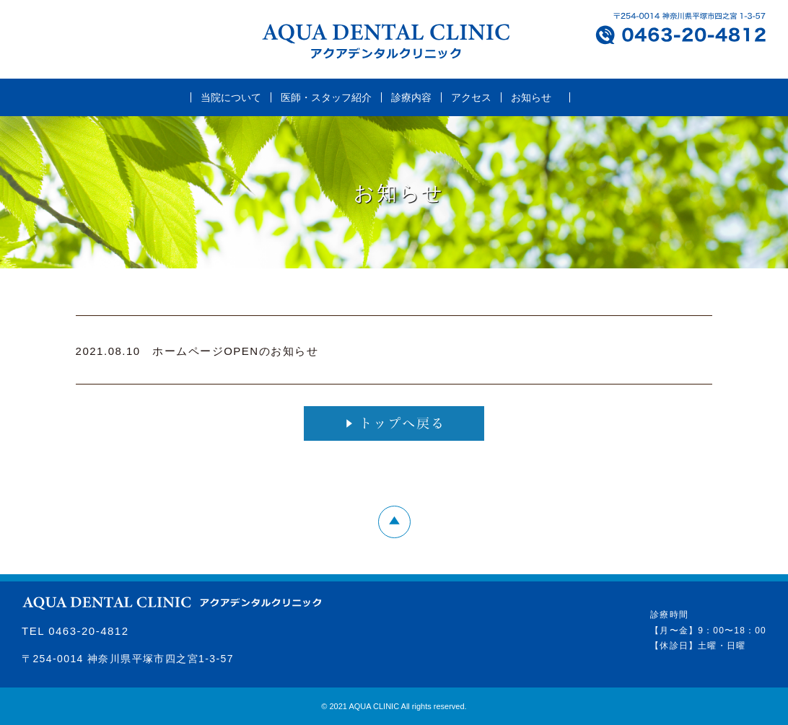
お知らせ (531, 97)
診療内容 (411, 97)
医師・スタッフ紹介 (326, 97)
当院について (231, 97)
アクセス (471, 97)
